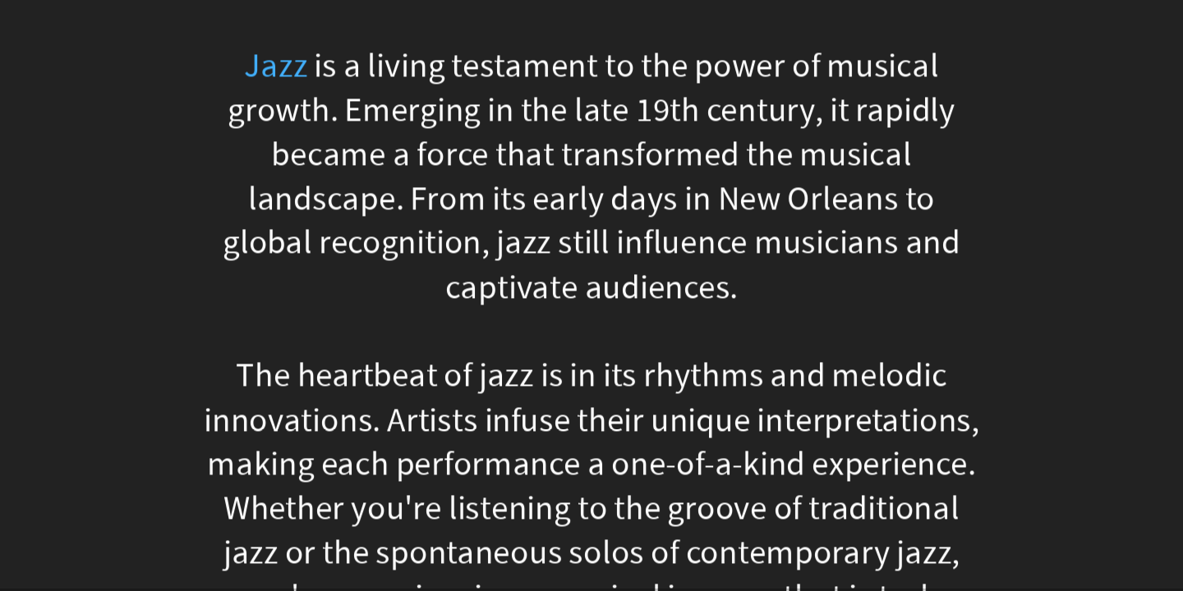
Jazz (275, 66)
